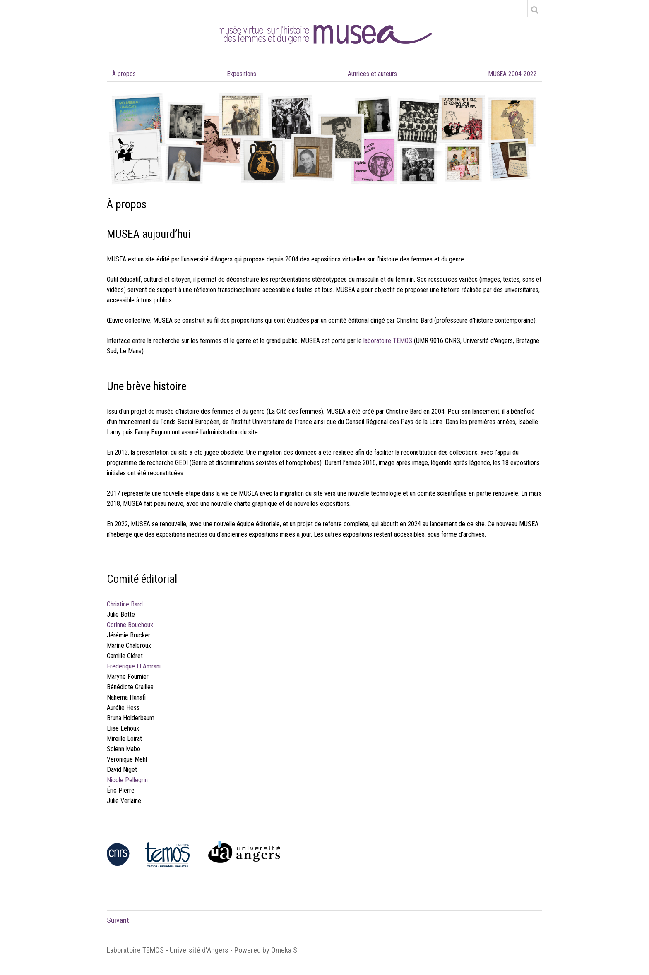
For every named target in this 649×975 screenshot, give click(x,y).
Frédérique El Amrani (134, 666)
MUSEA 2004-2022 (512, 74)
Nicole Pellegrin (127, 780)
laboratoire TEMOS (387, 341)
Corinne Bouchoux (130, 625)
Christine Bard (125, 604)
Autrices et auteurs (372, 74)
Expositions (241, 74)
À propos (124, 74)
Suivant (118, 920)
